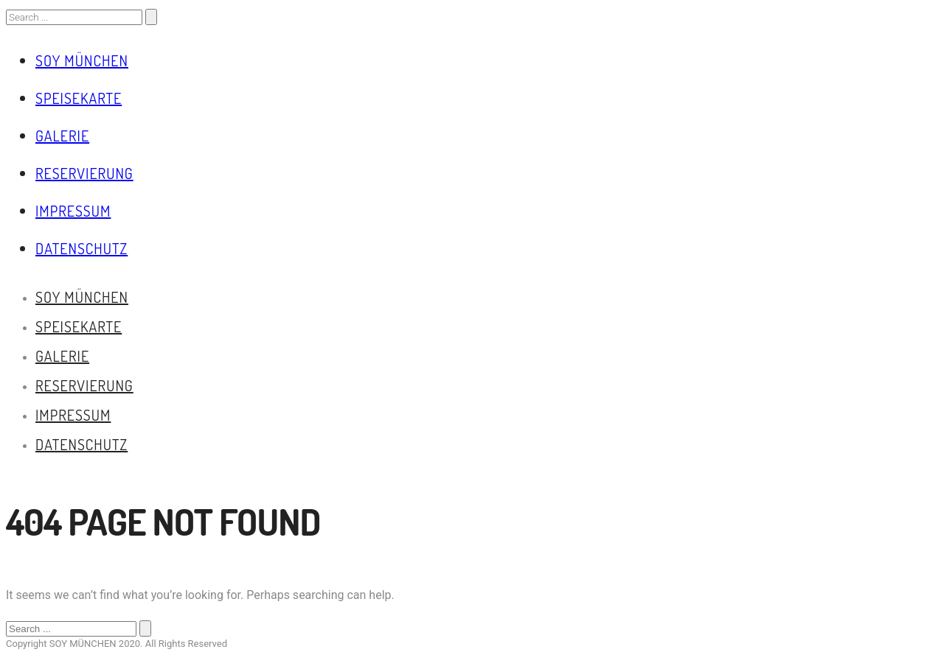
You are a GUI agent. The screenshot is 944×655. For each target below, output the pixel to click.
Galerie (62, 135)
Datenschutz (81, 248)
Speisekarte (78, 98)
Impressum (73, 210)
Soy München (81, 60)
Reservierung (84, 173)
